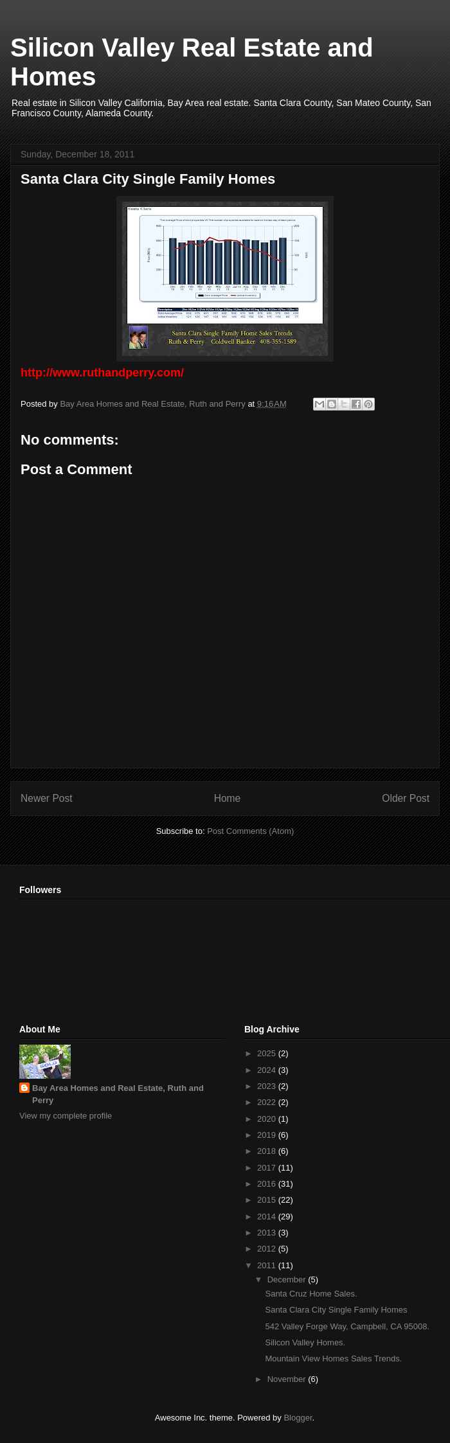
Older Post (405, 798)
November (288, 1379)
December (288, 1279)
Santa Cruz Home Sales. (311, 1293)
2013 (267, 1232)
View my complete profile (65, 1115)
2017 (267, 1168)
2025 (267, 1053)
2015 (267, 1200)
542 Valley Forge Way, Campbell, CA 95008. (347, 1326)
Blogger (298, 1417)
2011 (267, 1265)
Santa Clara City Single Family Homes (336, 1310)
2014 (267, 1216)
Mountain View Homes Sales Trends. (333, 1358)
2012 (267, 1248)
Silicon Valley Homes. (305, 1342)
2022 (267, 1102)
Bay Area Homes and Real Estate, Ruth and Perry (118, 1093)
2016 (267, 1184)
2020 (267, 1119)
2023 (267, 1086)
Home (227, 798)
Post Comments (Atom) (250, 831)
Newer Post (47, 798)
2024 (267, 1070)
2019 (267, 1135)
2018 (267, 1151)
